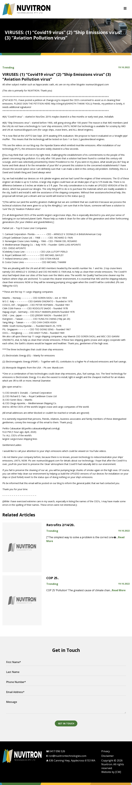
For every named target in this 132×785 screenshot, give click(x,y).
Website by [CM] (111, 772)
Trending (8, 67)
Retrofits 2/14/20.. (60, 525)
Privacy (105, 751)
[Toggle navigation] (125, 9)
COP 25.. (52, 578)
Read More (119, 590)
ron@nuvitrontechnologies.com (66, 756)
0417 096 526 (55, 751)
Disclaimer (107, 756)
